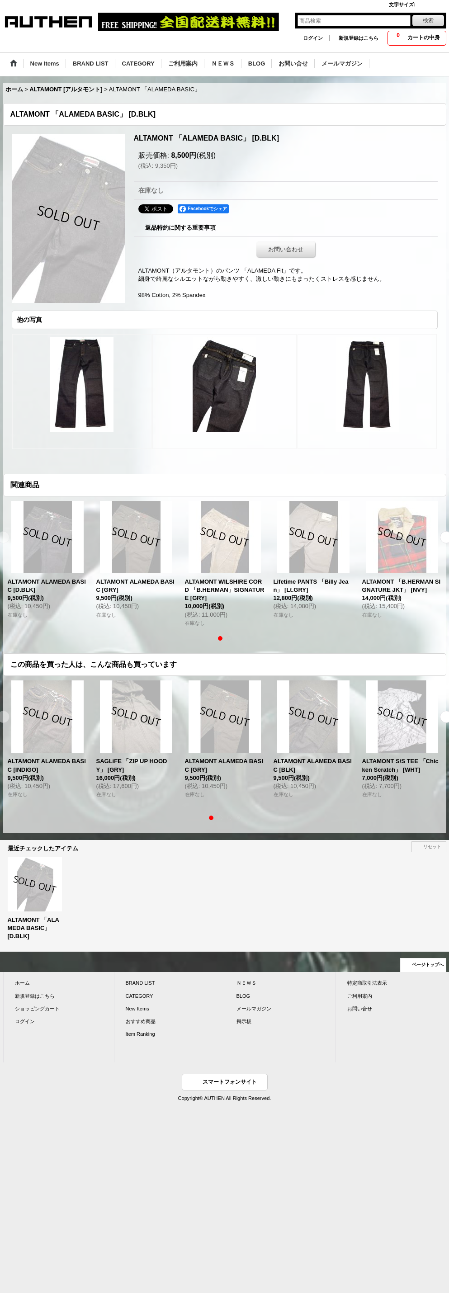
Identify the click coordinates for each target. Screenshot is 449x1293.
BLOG (243, 996)
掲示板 (243, 1021)
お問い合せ (359, 1008)
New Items (137, 1008)
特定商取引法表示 (367, 983)
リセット (432, 846)
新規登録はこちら (358, 38)
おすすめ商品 (141, 1021)
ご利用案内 (359, 996)
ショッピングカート (37, 1008)
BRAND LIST (140, 983)
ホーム (22, 983)
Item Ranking (140, 1034)
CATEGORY (139, 996)
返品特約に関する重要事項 (180, 227)
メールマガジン (253, 1008)
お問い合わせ (285, 249)
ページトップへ (428, 964)
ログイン (313, 38)
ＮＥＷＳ (246, 983)
